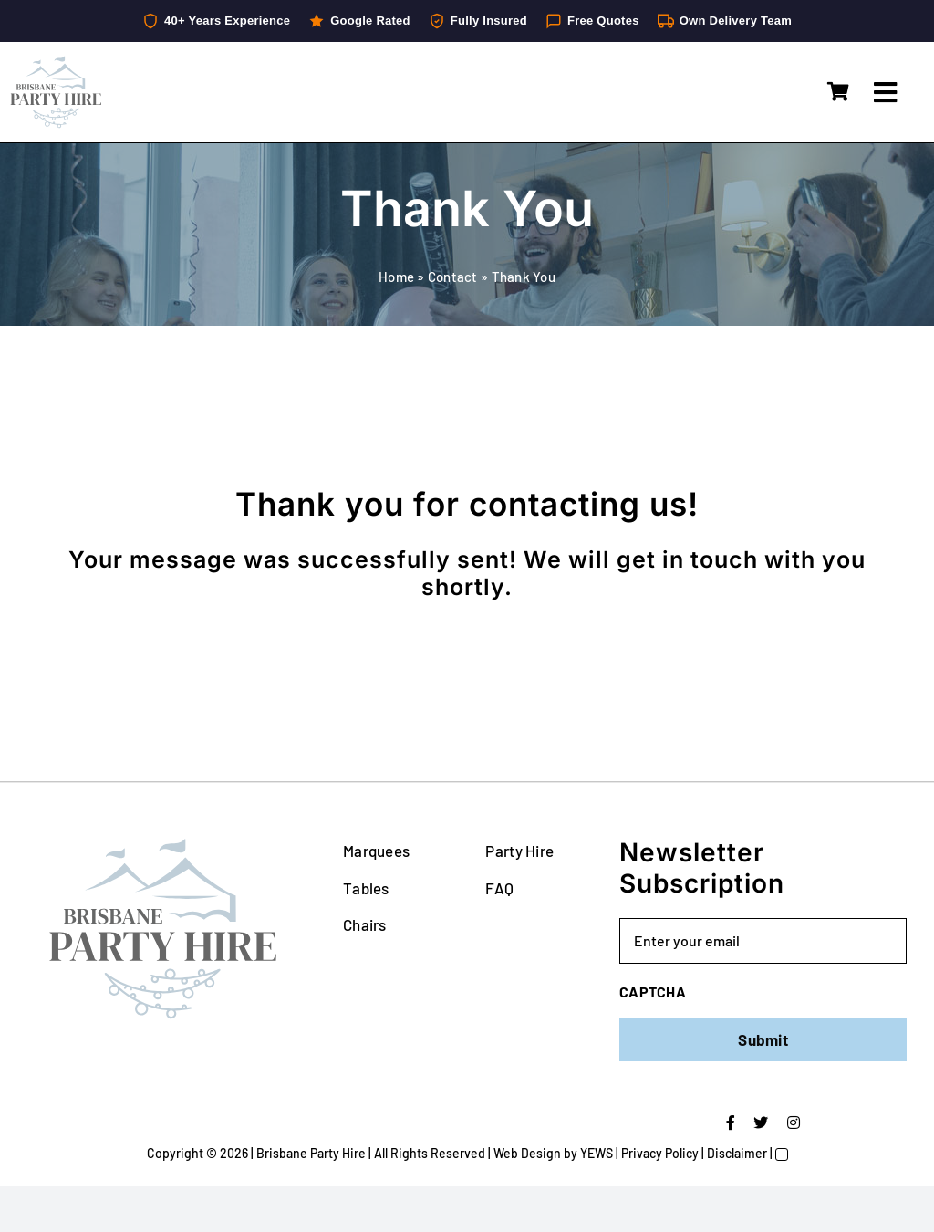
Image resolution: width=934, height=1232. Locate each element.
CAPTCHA (652, 991)
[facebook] (730, 1122)
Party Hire (519, 850)
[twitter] (760, 1122)
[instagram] (793, 1122)
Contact (453, 276)
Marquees (376, 850)
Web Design (527, 1153)
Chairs (365, 924)
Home (396, 276)
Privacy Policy (660, 1153)
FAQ (499, 888)
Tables (366, 888)
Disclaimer (737, 1153)
